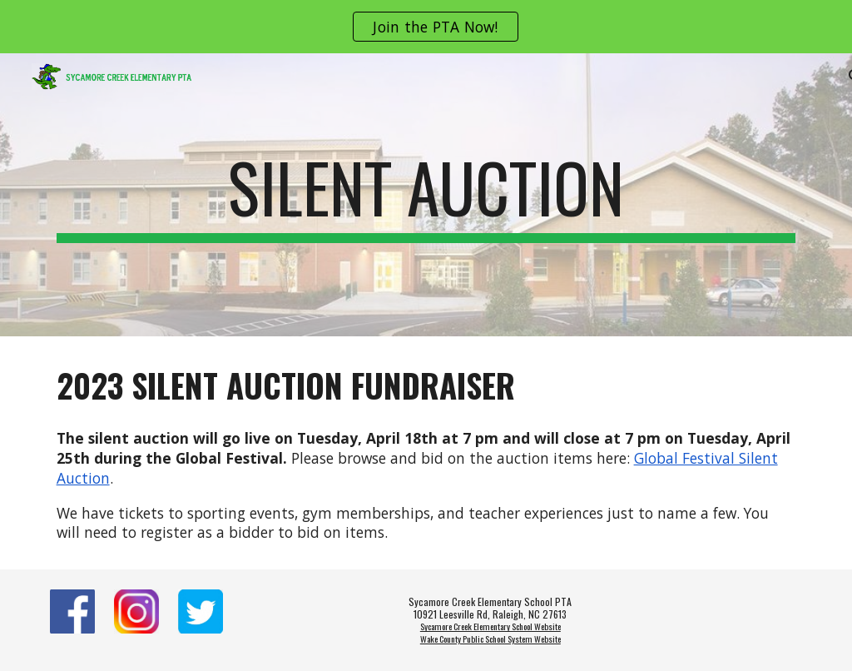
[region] (426, 26)
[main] (426, 195)
